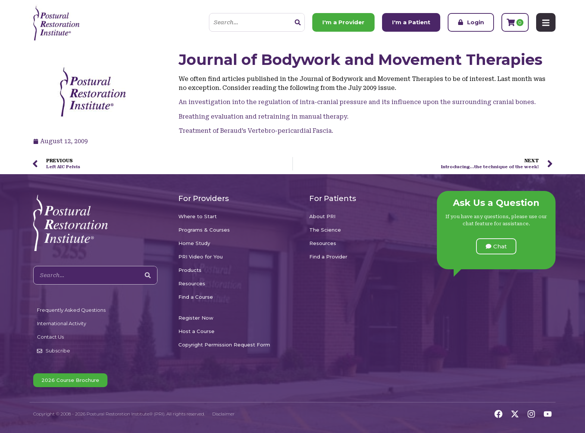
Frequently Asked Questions (71, 310)
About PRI (322, 216)
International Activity (61, 323)
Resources (191, 283)
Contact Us (50, 337)
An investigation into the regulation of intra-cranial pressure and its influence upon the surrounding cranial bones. (357, 102)
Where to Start (197, 216)
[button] (496, 246)
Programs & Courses (204, 230)
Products (189, 270)
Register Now (195, 318)
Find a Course (195, 297)
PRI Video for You (200, 257)
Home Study (194, 243)
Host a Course (196, 331)
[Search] (297, 22)
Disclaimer (223, 414)
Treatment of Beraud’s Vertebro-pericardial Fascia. (256, 130)
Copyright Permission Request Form (224, 345)
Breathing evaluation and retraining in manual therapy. (263, 116)
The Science (325, 230)
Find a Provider (328, 257)
